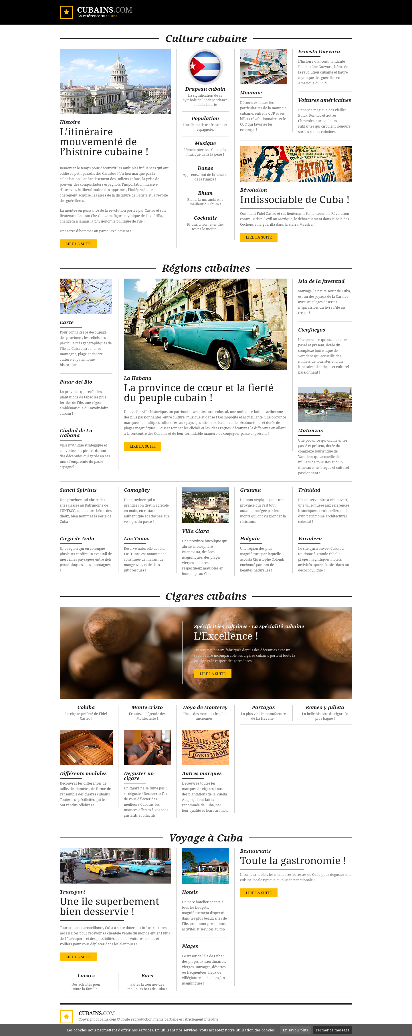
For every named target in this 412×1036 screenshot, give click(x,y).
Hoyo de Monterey (205, 707)
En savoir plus (295, 1030)
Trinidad (309, 490)
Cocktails (205, 218)
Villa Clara (195, 531)
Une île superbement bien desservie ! (109, 906)
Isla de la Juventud (321, 281)
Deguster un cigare (139, 775)
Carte (67, 322)
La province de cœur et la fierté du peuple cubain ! (199, 392)
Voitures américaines (324, 100)
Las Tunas (137, 538)
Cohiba (86, 707)
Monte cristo (147, 707)
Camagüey (137, 490)
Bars (147, 975)
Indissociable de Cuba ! (295, 199)
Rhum (205, 193)
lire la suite (79, 243)
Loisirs (86, 975)
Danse (205, 168)
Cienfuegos (311, 329)
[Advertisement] (296, 771)
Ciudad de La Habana (76, 432)
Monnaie (251, 92)
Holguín (250, 538)
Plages (190, 946)
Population (205, 118)
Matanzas (310, 430)
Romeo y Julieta (325, 707)
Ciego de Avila (77, 538)
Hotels (190, 892)
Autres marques (202, 773)
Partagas (263, 707)
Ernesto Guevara (319, 51)
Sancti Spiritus (78, 490)
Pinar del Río (76, 381)
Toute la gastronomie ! (293, 860)
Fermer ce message (332, 1030)
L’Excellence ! (226, 635)
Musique (205, 143)
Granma (250, 490)
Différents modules (83, 773)
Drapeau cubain (205, 89)
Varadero (310, 538)
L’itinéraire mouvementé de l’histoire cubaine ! (104, 141)
